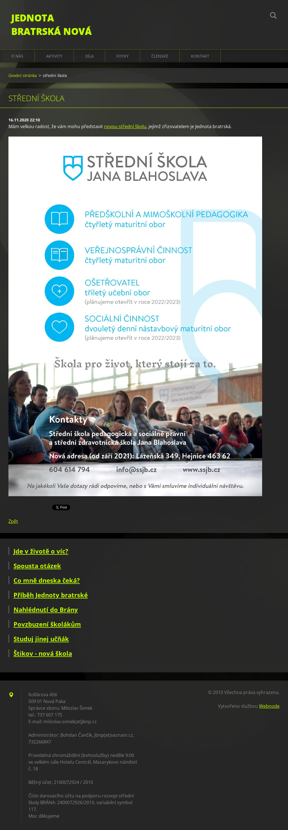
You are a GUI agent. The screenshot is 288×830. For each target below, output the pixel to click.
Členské (159, 56)
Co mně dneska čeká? (47, 580)
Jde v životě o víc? (41, 551)
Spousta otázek (37, 565)
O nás (17, 56)
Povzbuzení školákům (47, 624)
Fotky (122, 56)
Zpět (13, 521)
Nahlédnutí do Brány (46, 609)
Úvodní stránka (22, 75)
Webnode (269, 706)
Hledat (273, 16)
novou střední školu (125, 126)
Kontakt (200, 56)
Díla (89, 56)
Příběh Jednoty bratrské (51, 595)
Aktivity (54, 56)
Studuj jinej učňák (41, 638)
